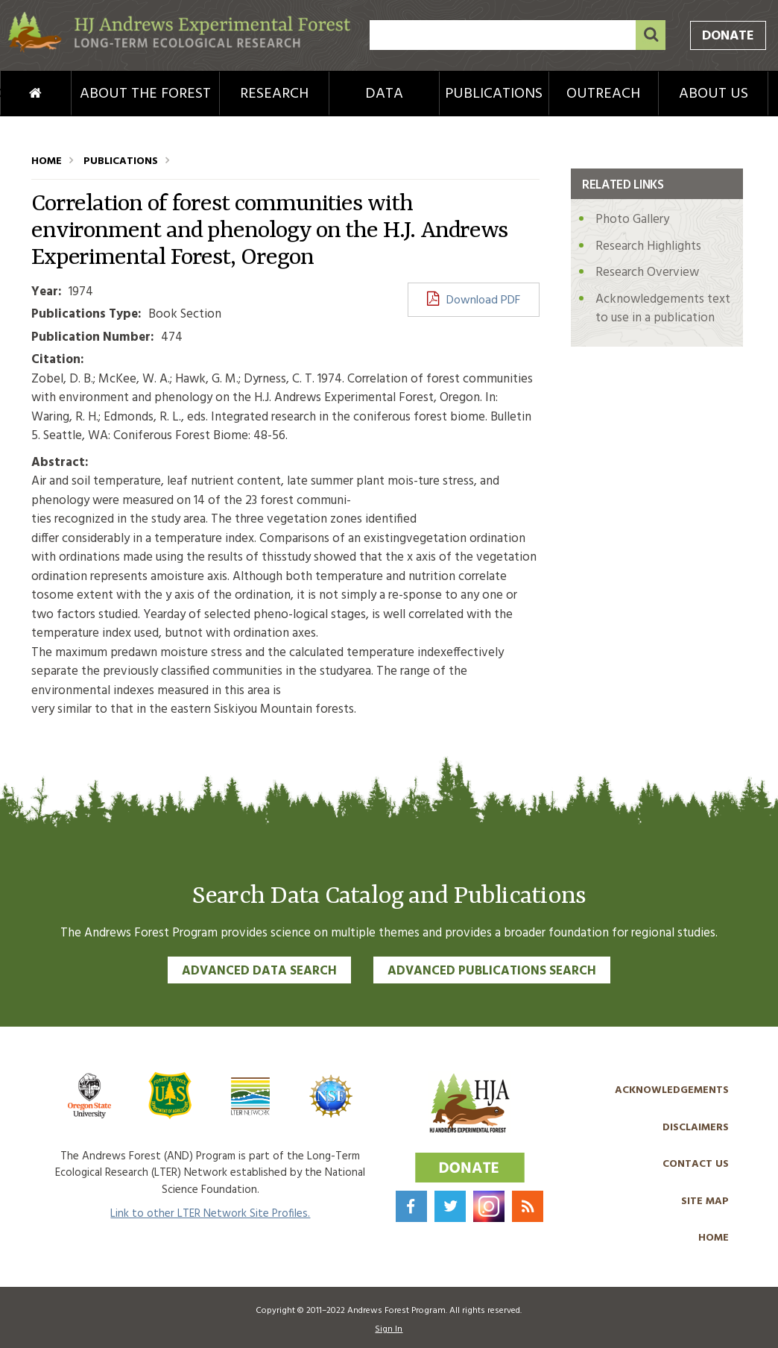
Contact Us (695, 1164)
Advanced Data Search (259, 971)
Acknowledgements (672, 1090)
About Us (713, 93)
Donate (728, 36)
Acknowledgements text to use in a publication (662, 309)
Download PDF (483, 300)
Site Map (705, 1201)
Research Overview (647, 272)
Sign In (388, 1329)
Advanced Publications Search (492, 971)
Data (384, 93)
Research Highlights (648, 246)
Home (15, 94)
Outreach (603, 93)
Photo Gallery (632, 220)
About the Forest (145, 93)
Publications (494, 93)
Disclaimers (695, 1127)
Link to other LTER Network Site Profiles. (210, 1214)
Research (274, 93)
